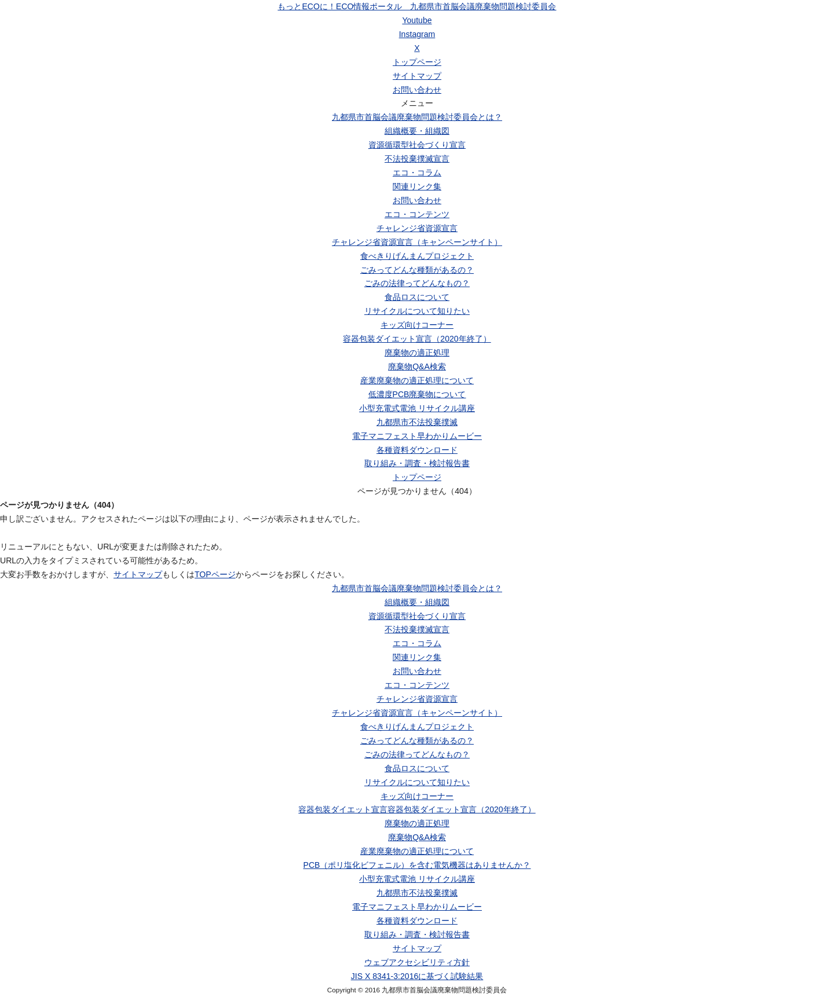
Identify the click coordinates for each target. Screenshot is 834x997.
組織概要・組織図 (417, 130)
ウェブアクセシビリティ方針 (417, 962)
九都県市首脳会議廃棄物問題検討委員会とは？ (417, 117)
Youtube (416, 20)
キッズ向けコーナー (417, 324)
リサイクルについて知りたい (417, 311)
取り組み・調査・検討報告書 (417, 463)
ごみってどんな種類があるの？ (417, 269)
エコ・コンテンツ (417, 214)
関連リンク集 (417, 186)
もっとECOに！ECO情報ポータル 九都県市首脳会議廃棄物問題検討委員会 (416, 6)
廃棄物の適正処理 (417, 352)
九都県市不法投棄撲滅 (417, 422)
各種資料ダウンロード (417, 449)
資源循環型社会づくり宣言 (417, 144)
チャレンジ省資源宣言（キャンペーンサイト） (417, 242)
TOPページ (215, 574)
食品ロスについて (417, 297)
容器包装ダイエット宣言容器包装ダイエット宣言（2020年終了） (416, 809)
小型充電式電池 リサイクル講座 (417, 408)
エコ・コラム (417, 172)
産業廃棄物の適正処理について (417, 380)
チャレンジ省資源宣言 (417, 228)
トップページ (417, 62)
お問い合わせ (417, 89)
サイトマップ (417, 75)
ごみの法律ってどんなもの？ (417, 283)
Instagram (417, 34)
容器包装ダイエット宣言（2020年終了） (417, 338)
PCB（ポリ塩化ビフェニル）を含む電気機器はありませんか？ (417, 865)
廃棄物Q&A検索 (417, 366)
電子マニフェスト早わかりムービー (417, 436)
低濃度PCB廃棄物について (417, 394)
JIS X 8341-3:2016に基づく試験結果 (417, 976)
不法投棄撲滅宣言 (417, 158)
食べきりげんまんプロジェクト (417, 256)
